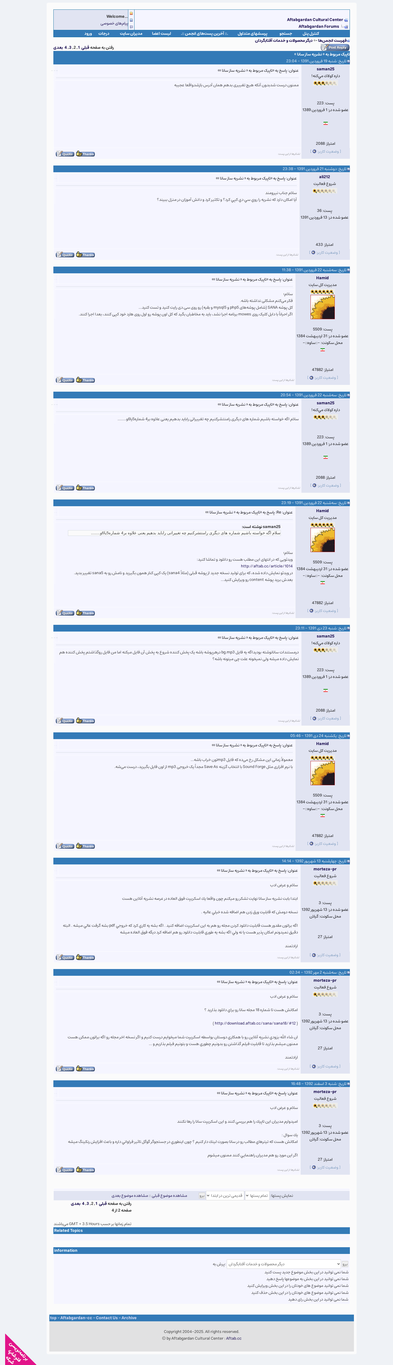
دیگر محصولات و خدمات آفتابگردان (279, 40)
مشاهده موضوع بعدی (124, 1195)
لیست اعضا (156, 33)
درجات (98, 33)
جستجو (280, 33)
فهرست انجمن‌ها (327, 40)
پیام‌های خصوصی (109, 23)
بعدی (53, 47)
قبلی (80, 47)
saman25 (320, 69)
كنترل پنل (306, 33)
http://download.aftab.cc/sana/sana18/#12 (250, 1023)
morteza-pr (320, 869)
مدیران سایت (126, 33)
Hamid (317, 278)
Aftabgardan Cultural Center (310, 19)
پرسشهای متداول (247, 33)
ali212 (319, 177)
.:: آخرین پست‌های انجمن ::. (199, 33)
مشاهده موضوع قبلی (164, 1195)
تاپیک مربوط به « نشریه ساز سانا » (317, 54)
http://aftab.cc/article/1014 (262, 566)
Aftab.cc (228, 1338)
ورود (83, 33)
